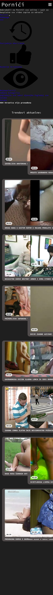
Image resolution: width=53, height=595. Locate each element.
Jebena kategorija (10, 93)
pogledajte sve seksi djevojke (17, 95)
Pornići (4, 15)
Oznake (3, 100)
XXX (1, 19)
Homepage (4, 17)
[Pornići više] (50, 4)
